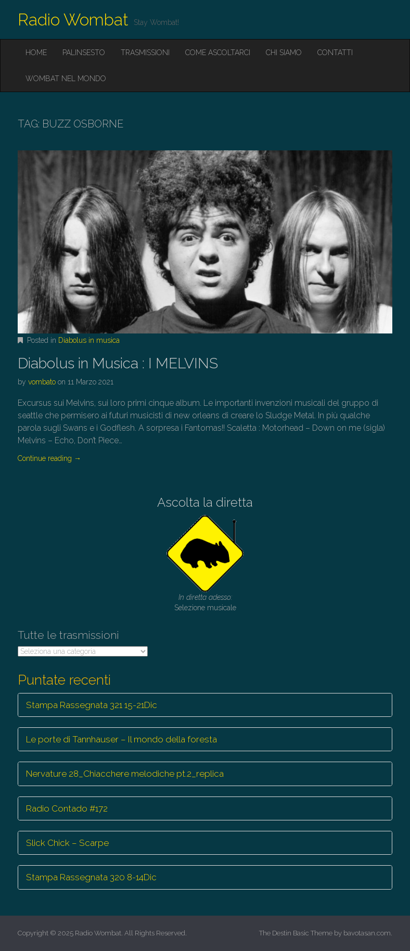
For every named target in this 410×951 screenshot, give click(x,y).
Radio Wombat (73, 19)
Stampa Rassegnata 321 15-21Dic (91, 705)
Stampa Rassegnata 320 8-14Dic (91, 877)
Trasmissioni (145, 52)
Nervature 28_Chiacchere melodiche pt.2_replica (125, 773)
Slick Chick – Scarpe (67, 843)
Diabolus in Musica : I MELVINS (118, 363)
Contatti (335, 52)
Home (36, 52)
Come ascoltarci (217, 52)
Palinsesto (83, 52)
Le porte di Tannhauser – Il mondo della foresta (121, 739)
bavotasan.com (367, 933)
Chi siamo (284, 52)
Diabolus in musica (89, 340)
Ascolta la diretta (205, 502)
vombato (42, 382)
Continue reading (49, 458)
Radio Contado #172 (67, 808)
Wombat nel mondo (65, 78)
